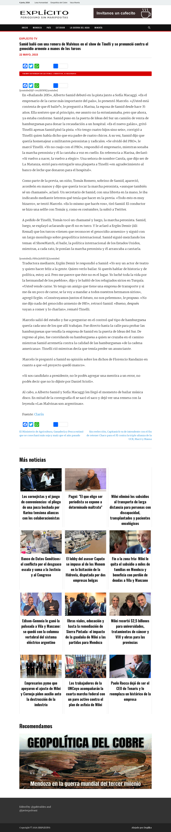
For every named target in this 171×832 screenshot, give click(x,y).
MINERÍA (98, 27)
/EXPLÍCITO (44, 827)
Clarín (39, 414)
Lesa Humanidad (41, 3)
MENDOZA (37, 27)
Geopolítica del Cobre (58, 3)
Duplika (148, 827)
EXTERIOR (60, 27)
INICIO (25, 27)
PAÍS (49, 27)
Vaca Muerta (75, 3)
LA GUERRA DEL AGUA (80, 27)
